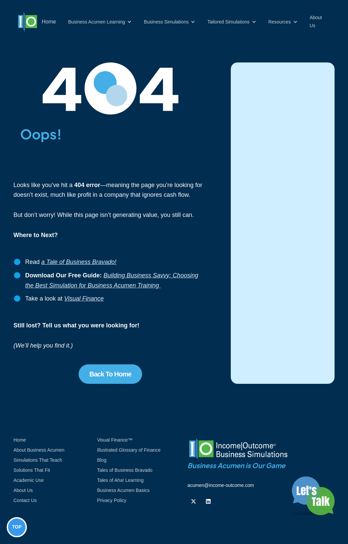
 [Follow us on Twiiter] (193, 501)
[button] (100, 22)
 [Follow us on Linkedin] (208, 501)
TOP (17, 527)
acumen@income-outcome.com (220, 485)
